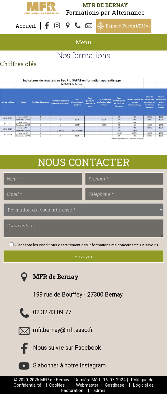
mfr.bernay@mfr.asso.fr (63, 329)
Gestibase (114, 385)
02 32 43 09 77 (52, 312)
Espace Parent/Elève (128, 26)
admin (99, 390)
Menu (83, 42)
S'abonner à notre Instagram (69, 365)
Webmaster (87, 385)
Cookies (57, 385)
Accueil (25, 25)
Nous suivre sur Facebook (67, 347)
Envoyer (84, 256)
